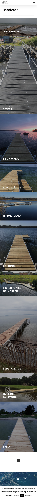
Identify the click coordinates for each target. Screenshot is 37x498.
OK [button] (22, 495)
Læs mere (28, 495)
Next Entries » (18, 460)
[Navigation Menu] (34, 2)
